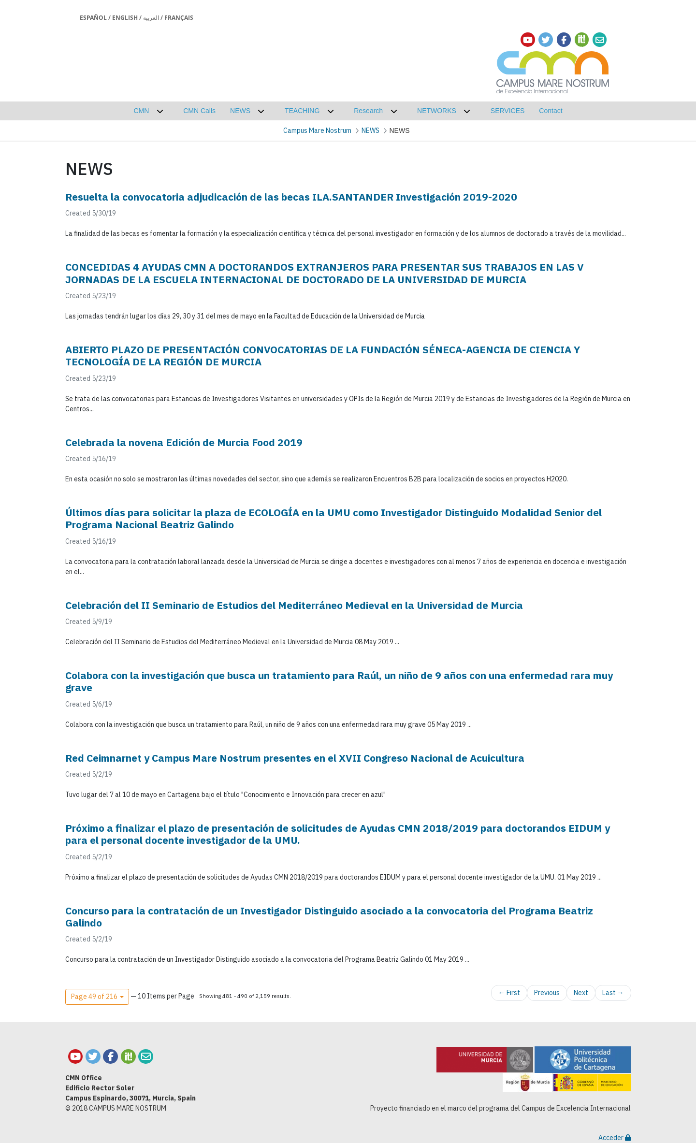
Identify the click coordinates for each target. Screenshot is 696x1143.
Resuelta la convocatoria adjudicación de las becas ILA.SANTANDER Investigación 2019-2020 (291, 196)
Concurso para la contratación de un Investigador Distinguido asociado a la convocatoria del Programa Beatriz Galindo (329, 916)
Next (581, 992)
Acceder (614, 1137)
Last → (613, 992)
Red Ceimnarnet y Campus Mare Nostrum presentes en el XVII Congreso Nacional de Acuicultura (294, 758)
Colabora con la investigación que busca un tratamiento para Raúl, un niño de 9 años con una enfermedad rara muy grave (339, 681)
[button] (97, 997)
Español (93, 18)
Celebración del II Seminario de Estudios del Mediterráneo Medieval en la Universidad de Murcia (294, 605)
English (125, 18)
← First (509, 992)
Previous (547, 992)
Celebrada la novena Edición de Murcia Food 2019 (184, 442)
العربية (151, 18)
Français (178, 18)
